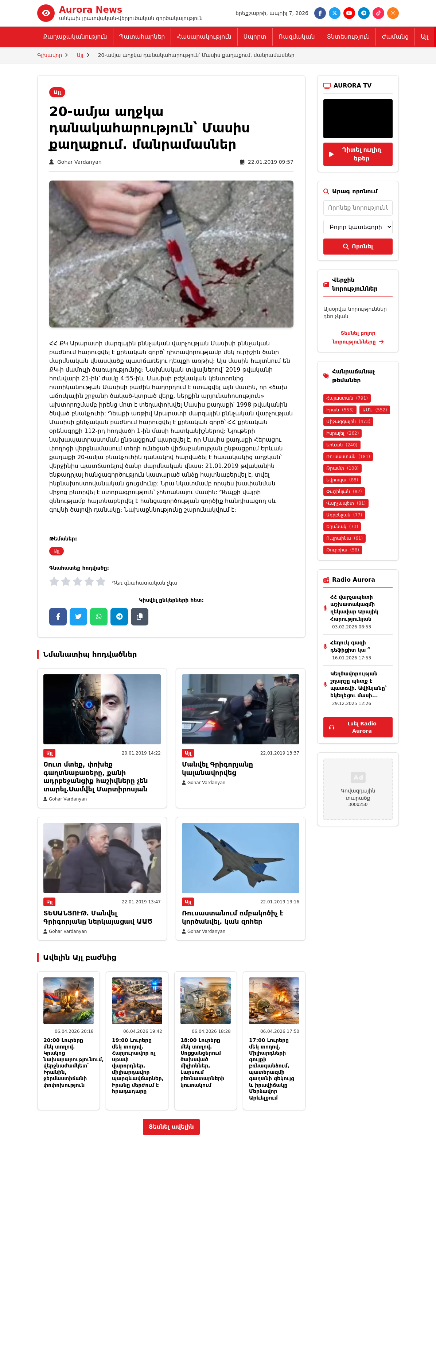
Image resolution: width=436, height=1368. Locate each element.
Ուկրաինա (344, 538)
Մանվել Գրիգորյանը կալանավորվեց (217, 768)
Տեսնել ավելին (171, 1126)
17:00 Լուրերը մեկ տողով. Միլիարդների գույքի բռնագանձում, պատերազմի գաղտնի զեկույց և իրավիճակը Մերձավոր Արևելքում (271, 1069)
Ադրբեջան (344, 515)
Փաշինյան (344, 491)
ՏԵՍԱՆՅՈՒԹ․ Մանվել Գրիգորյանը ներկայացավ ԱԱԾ (97, 917)
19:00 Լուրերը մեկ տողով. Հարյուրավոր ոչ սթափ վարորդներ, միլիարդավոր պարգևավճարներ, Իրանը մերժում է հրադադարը (138, 1065)
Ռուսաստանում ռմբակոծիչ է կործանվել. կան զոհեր (233, 917)
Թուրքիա (342, 550)
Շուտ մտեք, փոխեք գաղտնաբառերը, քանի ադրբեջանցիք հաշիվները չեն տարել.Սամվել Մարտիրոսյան (95, 776)
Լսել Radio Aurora (353, 727)
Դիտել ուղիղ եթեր (355, 154)
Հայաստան (347, 398)
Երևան (342, 444)
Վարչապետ (346, 503)
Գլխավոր (49, 55)
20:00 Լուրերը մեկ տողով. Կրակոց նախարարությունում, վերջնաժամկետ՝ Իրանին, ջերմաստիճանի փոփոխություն (73, 1062)
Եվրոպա (342, 480)
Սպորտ (255, 36)
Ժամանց (395, 36)
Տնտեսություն (348, 36)
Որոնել (358, 246)
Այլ (424, 36)
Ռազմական (297, 36)
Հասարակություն (204, 36)
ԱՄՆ (374, 409)
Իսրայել (342, 433)
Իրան (340, 409)
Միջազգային (348, 421)
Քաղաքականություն (75, 36)
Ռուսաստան (348, 456)
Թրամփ (342, 468)
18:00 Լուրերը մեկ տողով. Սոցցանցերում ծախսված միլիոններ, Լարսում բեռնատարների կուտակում (202, 1062)
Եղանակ (342, 526)
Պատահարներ (142, 36)
